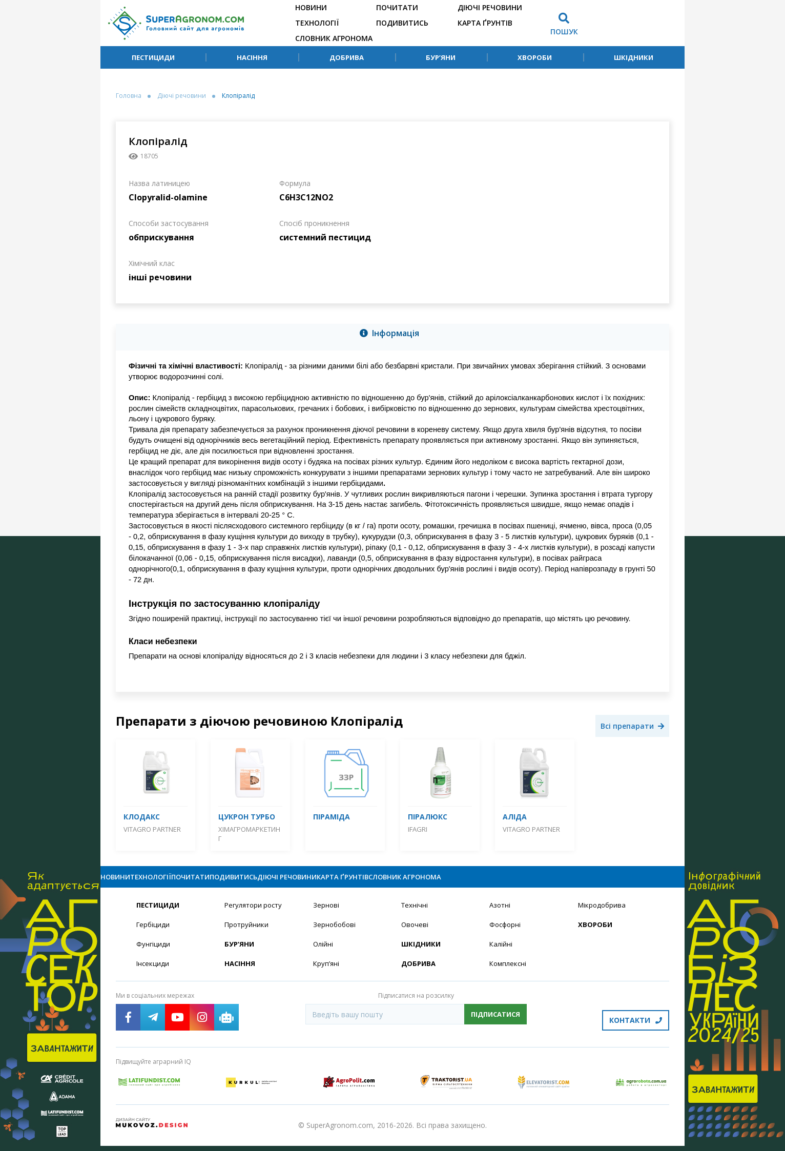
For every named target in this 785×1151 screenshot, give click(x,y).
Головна (128, 96)
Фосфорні (506, 934)
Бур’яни (441, 57)
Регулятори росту (255, 914)
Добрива (346, 57)
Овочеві (415, 934)
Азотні (500, 914)
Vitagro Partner (152, 829)
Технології (317, 23)
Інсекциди (153, 974)
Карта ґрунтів (485, 23)
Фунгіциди (153, 954)
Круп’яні (326, 974)
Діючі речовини (490, 7)
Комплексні (509, 974)
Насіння (252, 57)
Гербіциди (153, 934)
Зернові (326, 914)
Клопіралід (238, 96)
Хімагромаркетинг (249, 834)
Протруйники (247, 934)
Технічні (415, 914)
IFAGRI (417, 829)
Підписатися (495, 1025)
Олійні (323, 954)
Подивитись (402, 23)
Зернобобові (335, 934)
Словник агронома (334, 38)
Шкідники (633, 57)
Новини (311, 7)
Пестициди (153, 57)
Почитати (397, 7)
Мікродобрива (603, 914)
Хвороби (535, 57)
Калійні (501, 954)
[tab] (392, 335)
